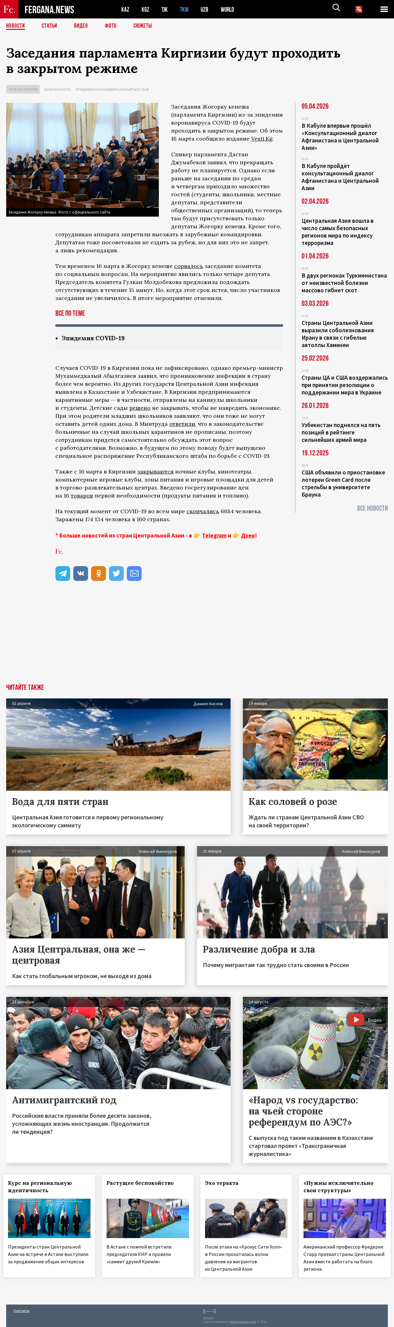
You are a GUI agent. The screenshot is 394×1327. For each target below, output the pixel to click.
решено (140, 408)
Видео (83, 26)
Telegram (214, 535)
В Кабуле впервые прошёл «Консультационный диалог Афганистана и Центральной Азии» (340, 136)
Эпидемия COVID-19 (94, 338)
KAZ (125, 9)
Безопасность (57, 89)
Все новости (372, 508)
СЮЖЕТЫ (146, 26)
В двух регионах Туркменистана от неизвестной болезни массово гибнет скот (344, 283)
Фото (113, 26)
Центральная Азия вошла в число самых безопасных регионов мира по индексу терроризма (338, 231)
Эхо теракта (224, 1183)
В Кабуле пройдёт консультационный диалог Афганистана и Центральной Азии (340, 177)
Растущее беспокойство (142, 1183)
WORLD (230, 9)
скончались (203, 511)
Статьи (51, 26)
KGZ (146, 9)
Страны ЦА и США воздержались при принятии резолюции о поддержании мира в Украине (345, 385)
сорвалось (188, 266)
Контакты (22, 1309)
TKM (185, 9)
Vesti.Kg (262, 138)
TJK (165, 9)
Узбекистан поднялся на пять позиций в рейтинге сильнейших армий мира (341, 432)
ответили (182, 424)
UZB (206, 9)
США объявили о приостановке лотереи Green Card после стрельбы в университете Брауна (343, 483)
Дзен (248, 535)
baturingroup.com (243, 1320)
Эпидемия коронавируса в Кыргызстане (112, 89)
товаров (82, 495)
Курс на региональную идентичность (42, 1187)
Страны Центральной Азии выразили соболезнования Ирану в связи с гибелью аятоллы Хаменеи (338, 334)
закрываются (155, 471)
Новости (16, 26)
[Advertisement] (197, 638)
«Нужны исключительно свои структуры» (341, 1187)
